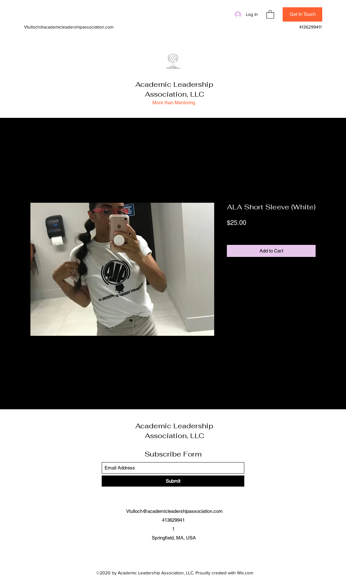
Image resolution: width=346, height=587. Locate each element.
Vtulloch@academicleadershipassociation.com (68, 26)
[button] (270, 14)
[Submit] (173, 481)
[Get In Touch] (302, 14)
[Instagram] (225, 14)
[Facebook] (215, 14)
